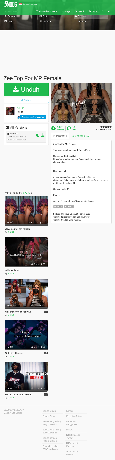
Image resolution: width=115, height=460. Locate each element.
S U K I (21, 108)
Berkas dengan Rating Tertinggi (50, 439)
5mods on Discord (72, 453)
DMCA (69, 429)
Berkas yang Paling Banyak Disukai (52, 423)
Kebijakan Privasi (74, 416)
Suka (74, 129)
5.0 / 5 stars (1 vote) (103, 129)
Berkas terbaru (49, 411)
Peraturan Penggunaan (72, 423)
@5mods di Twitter (73, 436)
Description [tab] (60, 136)
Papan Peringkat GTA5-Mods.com (50, 447)
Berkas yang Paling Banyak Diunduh (52, 431)
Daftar (93, 11)
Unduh (26, 89)
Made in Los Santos (13, 413)
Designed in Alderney (14, 410)
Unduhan (60, 129)
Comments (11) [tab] (80, 136)
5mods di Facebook (72, 444)
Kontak (69, 411)
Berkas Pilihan (49, 416)
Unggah (66, 11)
